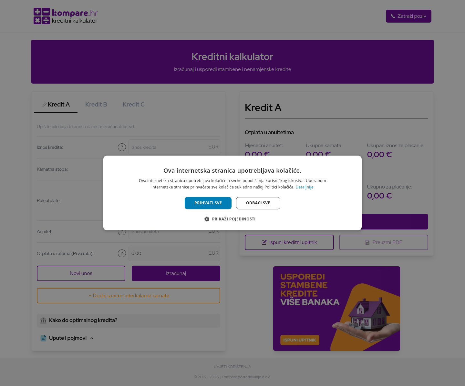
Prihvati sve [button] (208, 203)
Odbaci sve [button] (258, 203)
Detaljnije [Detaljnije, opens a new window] (304, 187)
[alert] (232, 193)
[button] (232, 219)
